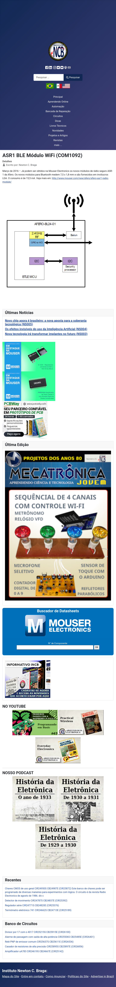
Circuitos (58, 116)
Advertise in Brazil (102, 976)
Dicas (58, 121)
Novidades (58, 130)
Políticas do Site (78, 976)
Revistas (58, 140)
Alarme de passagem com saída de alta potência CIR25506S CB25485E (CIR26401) (50, 936)
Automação (58, 106)
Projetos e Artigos (58, 135)
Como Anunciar (56, 976)
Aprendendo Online (58, 101)
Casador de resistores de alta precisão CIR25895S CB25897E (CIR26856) (44, 946)
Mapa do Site (10, 976)
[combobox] (49, 77)
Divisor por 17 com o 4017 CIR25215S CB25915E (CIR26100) (37, 932)
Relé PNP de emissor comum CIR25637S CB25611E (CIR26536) (39, 941)
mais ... (58, 145)
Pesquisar (73, 77)
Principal (58, 96)
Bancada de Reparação (58, 111)
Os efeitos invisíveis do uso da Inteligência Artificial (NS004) (46, 329)
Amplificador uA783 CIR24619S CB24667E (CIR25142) (34, 951)
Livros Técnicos (58, 125)
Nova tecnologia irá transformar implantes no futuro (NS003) (46, 334)
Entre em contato (32, 976)
